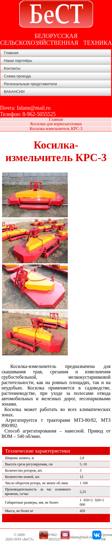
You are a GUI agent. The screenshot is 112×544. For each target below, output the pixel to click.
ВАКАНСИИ (14, 91)
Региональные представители (30, 84)
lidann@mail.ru (33, 108)
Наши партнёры (18, 60)
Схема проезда (17, 76)
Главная (11, 53)
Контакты (12, 68)
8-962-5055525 (39, 114)
